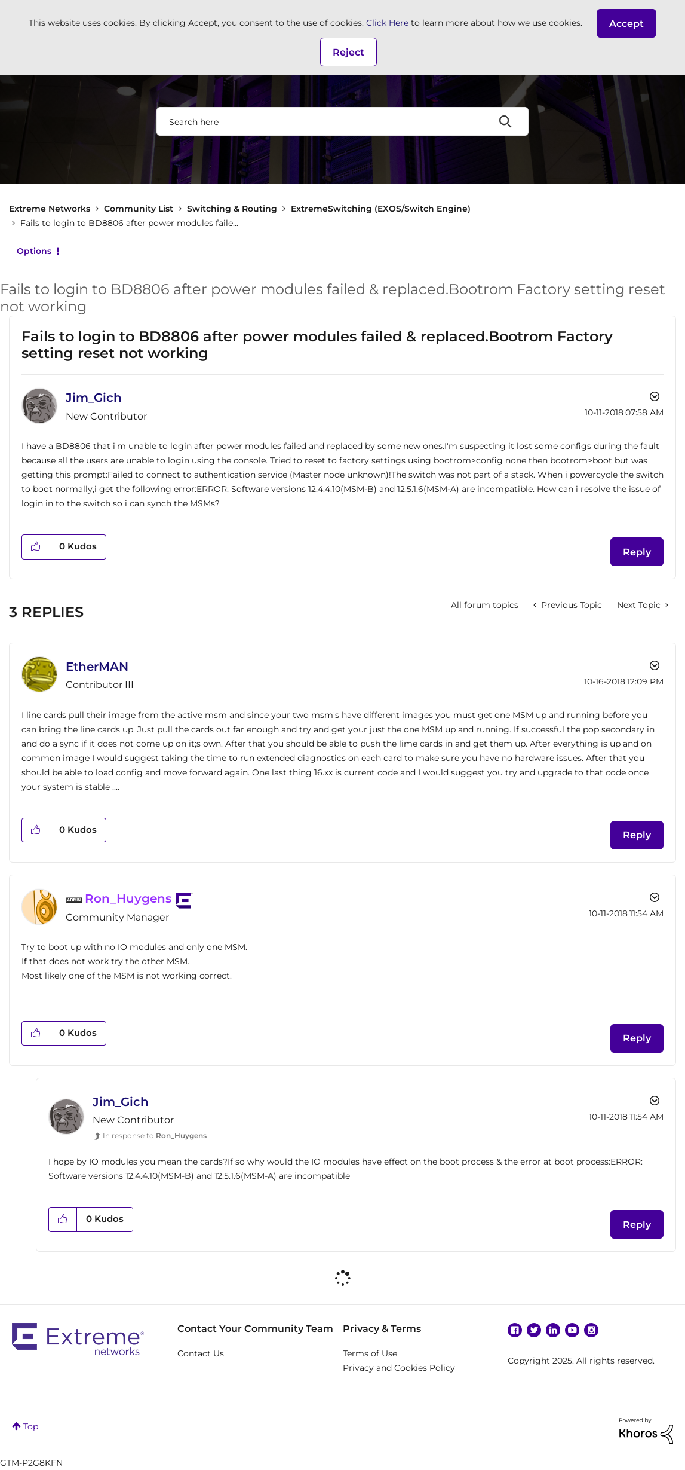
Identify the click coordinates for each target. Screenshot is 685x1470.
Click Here (387, 22)
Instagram (591, 1330)
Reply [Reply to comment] (637, 835)
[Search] (342, 121)
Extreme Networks (49, 208)
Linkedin (553, 1330)
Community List (138, 208)
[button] (626, 23)
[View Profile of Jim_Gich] (94, 397)
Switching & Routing (232, 208)
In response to (155, 1135)
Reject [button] (348, 52)
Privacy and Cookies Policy (399, 1367)
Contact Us (200, 1353)
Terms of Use (370, 1353)
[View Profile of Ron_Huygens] (128, 898)
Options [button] (34, 251)
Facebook (515, 1330)
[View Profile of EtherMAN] (97, 666)
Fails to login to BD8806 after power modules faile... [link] (129, 223)
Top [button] (30, 1426)
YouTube (572, 1330)
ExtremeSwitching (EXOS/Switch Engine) (381, 208)
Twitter (534, 1330)
